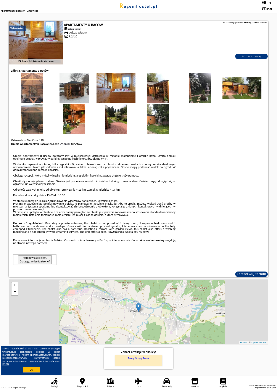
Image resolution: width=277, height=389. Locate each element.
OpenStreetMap (259, 342)
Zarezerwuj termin (251, 274)
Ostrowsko (16, 28)
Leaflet (243, 342)
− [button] (14, 292)
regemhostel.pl (138, 6)
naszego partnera (36, 243)
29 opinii (65, 144)
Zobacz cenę (251, 56)
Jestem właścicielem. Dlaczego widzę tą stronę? (35, 259)
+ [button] (14, 285)
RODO (5, 364)
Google (56, 348)
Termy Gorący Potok (138, 358)
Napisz (273, 387)
